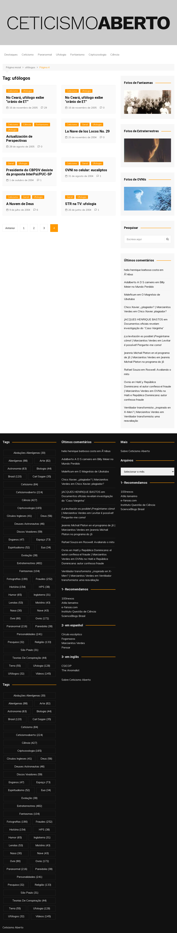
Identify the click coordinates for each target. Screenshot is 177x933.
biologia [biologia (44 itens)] (44, 468)
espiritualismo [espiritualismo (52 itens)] (19, 547)
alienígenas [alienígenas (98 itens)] (18, 460)
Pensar (66, 647)
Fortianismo (77, 54)
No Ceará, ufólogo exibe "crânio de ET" (84, 99)
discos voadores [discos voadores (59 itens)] (29, 531)
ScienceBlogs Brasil (73, 616)
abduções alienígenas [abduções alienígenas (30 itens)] (29, 452)
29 (45, 107)
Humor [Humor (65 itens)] (15, 594)
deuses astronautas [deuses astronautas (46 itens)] (29, 523)
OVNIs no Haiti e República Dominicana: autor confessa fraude (145, 395)
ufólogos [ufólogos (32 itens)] (16, 673)
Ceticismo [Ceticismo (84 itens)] (29, 484)
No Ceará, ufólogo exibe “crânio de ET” (25, 99)
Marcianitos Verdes (73, 643)
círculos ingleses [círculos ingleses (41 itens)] (19, 515)
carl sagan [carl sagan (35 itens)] (42, 476)
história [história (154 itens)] (17, 586)
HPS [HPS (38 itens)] (44, 586)
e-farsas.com (70, 607)
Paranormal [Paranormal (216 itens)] (16, 626)
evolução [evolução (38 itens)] (29, 555)
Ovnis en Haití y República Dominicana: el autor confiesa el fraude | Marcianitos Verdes (147, 386)
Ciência (114, 54)
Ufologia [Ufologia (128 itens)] (41, 665)
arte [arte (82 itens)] (45, 460)
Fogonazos (68, 638)
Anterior (10, 228)
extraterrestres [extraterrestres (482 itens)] (29, 563)
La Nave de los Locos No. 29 (87, 131)
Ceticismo (28, 54)
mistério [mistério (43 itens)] (42, 602)
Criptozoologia (97, 54)
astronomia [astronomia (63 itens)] (17, 468)
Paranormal (45, 54)
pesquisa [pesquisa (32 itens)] (16, 642)
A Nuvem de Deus (20, 204)
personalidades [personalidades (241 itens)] (29, 634)
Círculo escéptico (72, 634)
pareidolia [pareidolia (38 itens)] (44, 626)
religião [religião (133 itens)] (43, 642)
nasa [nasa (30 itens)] (16, 610)
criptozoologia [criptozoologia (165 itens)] (29, 508)
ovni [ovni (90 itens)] (15, 618)
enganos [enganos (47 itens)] (16, 539)
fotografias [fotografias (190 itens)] (17, 579)
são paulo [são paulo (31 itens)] (29, 650)
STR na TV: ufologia (80, 204)
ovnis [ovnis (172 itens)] (42, 618)
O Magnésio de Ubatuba (94, 471)
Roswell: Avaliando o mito (98, 542)
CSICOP (67, 665)
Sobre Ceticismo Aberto (76, 679)
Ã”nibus (128, 274)
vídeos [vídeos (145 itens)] (43, 673)
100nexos (68, 598)
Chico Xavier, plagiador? (152, 311)
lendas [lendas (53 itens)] (16, 602)
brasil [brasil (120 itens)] (15, 476)
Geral (85, 124)
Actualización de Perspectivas (19, 138)
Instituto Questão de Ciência (79, 611)
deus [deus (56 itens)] (46, 515)
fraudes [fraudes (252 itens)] (44, 579)
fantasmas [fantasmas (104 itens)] (29, 571)
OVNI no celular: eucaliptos (86, 170)
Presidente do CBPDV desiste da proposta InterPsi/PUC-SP (29, 172)
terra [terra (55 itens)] (15, 665)
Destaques (11, 54)
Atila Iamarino (70, 602)
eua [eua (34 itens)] (46, 547)
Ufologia (61, 54)
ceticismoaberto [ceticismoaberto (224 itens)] (29, 492)
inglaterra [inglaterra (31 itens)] (42, 594)
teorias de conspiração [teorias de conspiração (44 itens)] (29, 657)
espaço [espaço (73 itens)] (43, 539)
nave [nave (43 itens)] (43, 610)
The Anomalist (70, 670)
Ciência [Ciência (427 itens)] (29, 500)
